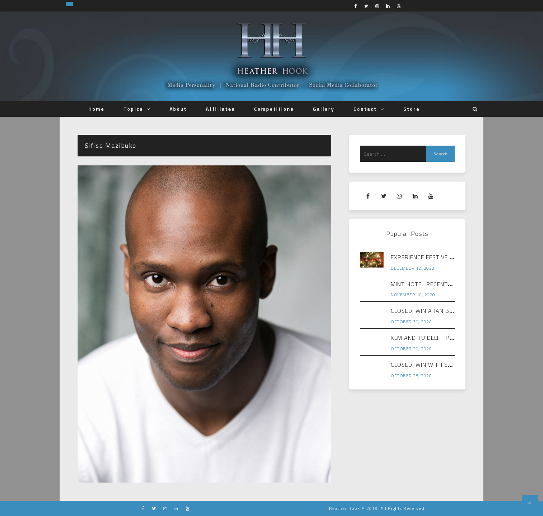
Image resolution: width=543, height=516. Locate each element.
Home (96, 109)
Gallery (323, 109)
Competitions (274, 109)
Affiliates (220, 109)
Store (411, 109)
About (178, 109)
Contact (365, 109)
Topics (133, 109)
